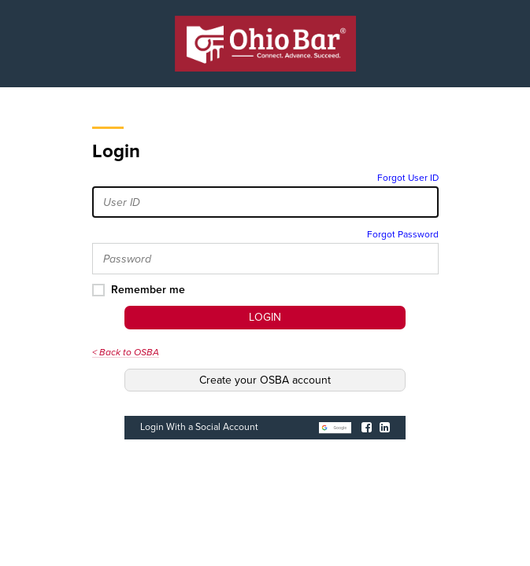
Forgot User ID (408, 177)
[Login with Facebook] (366, 427)
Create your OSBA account (265, 380)
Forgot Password (403, 234)
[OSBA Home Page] (265, 44)
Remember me (148, 289)
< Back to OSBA (125, 352)
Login (265, 317)
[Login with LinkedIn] (385, 427)
